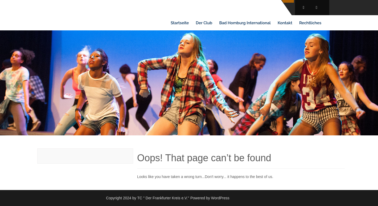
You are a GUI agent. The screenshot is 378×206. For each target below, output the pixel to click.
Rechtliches (310, 23)
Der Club (204, 23)
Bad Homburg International (245, 23)
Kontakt (285, 23)
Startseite (180, 23)
